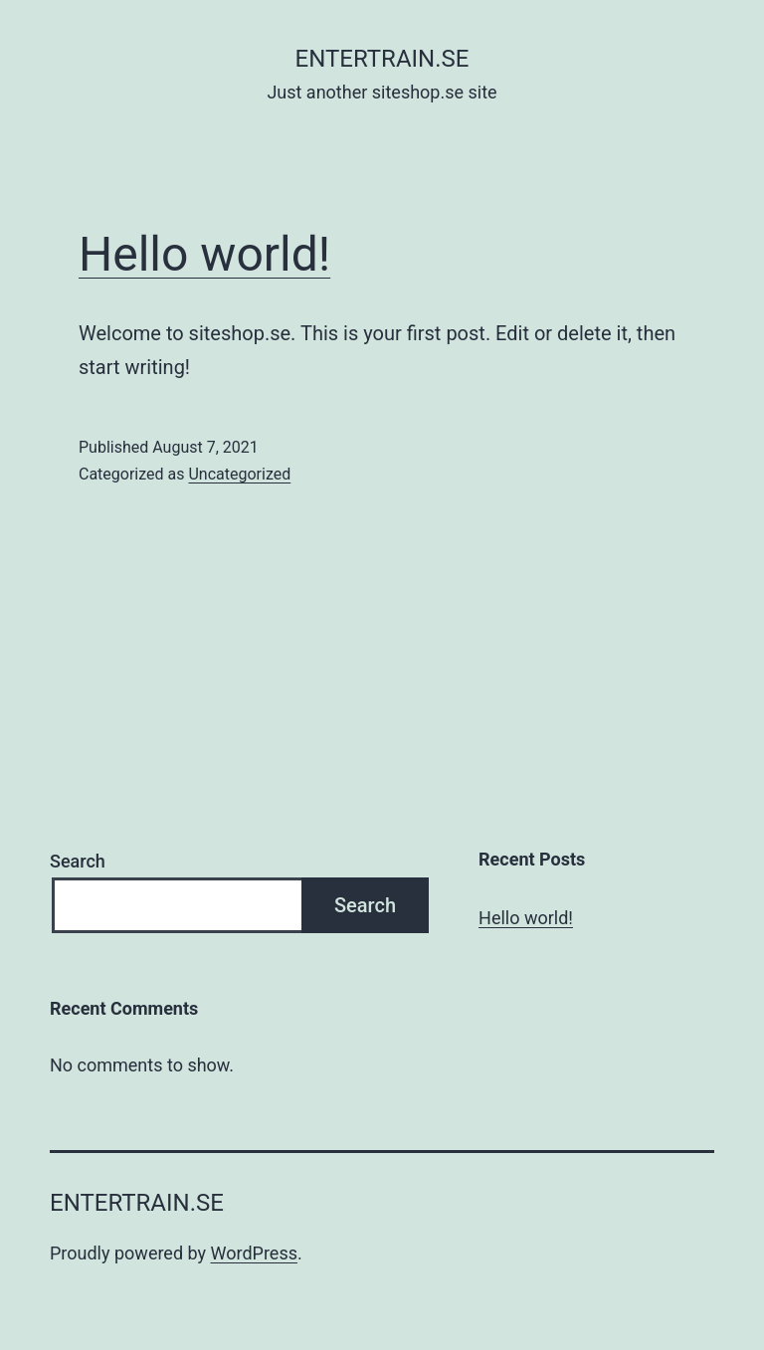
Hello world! (204, 254)
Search (77, 861)
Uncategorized (239, 474)
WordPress (254, 1253)
